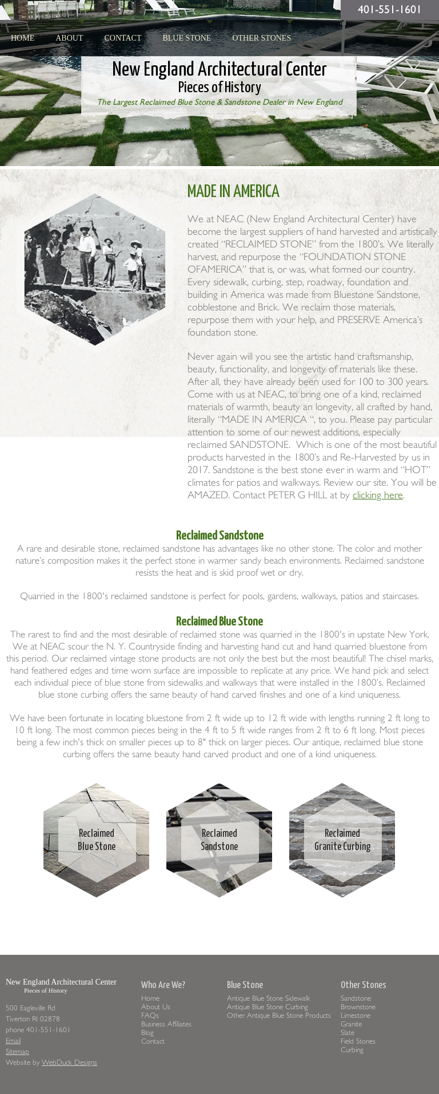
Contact (122, 38)
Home (150, 998)
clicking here (378, 495)
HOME (22, 38)
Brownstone (358, 1006)
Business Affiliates (166, 1024)
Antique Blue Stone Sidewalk (268, 998)
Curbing (352, 1049)
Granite (351, 1024)
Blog (147, 1032)
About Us (155, 1006)
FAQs (150, 1015)
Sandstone (356, 998)
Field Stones (358, 1041)
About (69, 38)
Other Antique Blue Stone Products (279, 1015)
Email (13, 1040)
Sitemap (17, 1051)
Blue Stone (186, 38)
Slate (347, 1032)
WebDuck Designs (69, 1062)
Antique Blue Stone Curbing (267, 1006)
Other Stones (261, 38)
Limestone (355, 1015)
